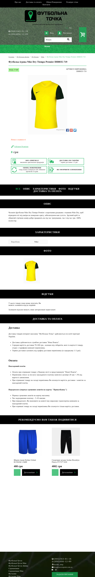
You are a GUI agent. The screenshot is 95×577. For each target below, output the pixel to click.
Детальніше (29, 472)
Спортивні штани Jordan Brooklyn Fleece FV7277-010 (65, 461)
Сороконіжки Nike (16, 571)
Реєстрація (65, 33)
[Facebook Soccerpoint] (52, 570)
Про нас (18, 2)
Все (18, 189)
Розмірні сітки (72, 2)
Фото (62, 189)
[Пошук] (58, 39)
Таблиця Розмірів (21, 147)
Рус (70, 28)
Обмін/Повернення (54, 2)
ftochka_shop (58, 564)
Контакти (46, 5)
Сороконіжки (14, 568)
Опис (26, 189)
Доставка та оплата (34, 2)
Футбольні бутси (15, 561)
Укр (66, 28)
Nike (36, 242)
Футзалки (12, 574)
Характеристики (44, 189)
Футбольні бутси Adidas (18, 566)
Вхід (49, 33)
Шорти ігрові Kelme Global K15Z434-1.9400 (25, 461)
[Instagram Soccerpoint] (56, 570)
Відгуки (73, 189)
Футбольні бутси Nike (17, 563)
